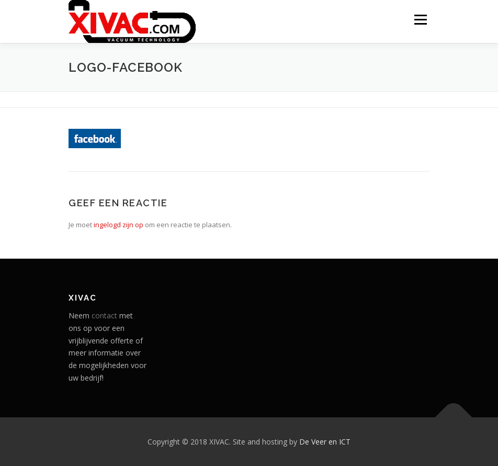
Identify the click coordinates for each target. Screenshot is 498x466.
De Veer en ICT (324, 442)
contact (104, 315)
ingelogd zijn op (118, 224)
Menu (420, 19)
